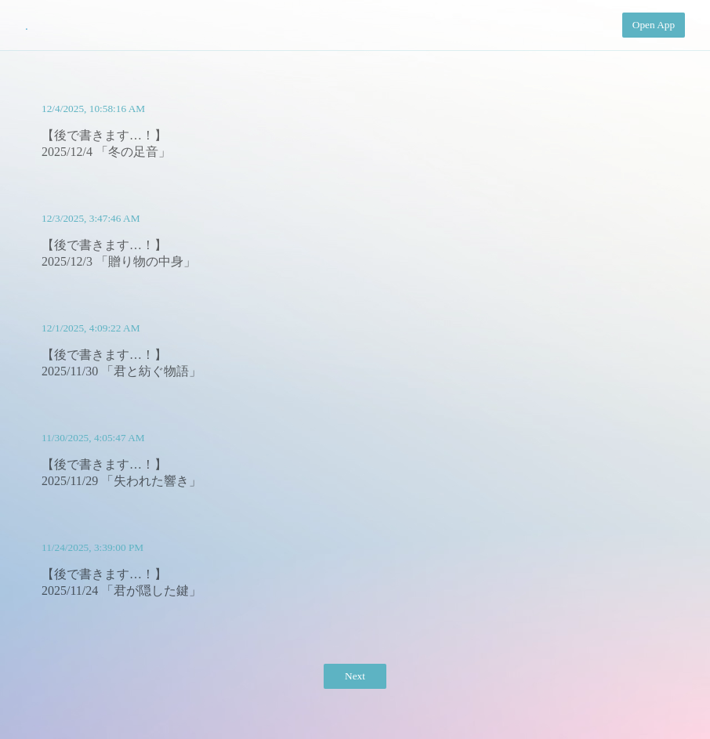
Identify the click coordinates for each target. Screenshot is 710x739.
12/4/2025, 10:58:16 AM (93, 108)
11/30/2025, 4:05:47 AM (93, 438)
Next (355, 676)
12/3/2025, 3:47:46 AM (91, 218)
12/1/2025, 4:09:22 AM (91, 328)
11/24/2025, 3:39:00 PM (92, 547)
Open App (653, 25)
